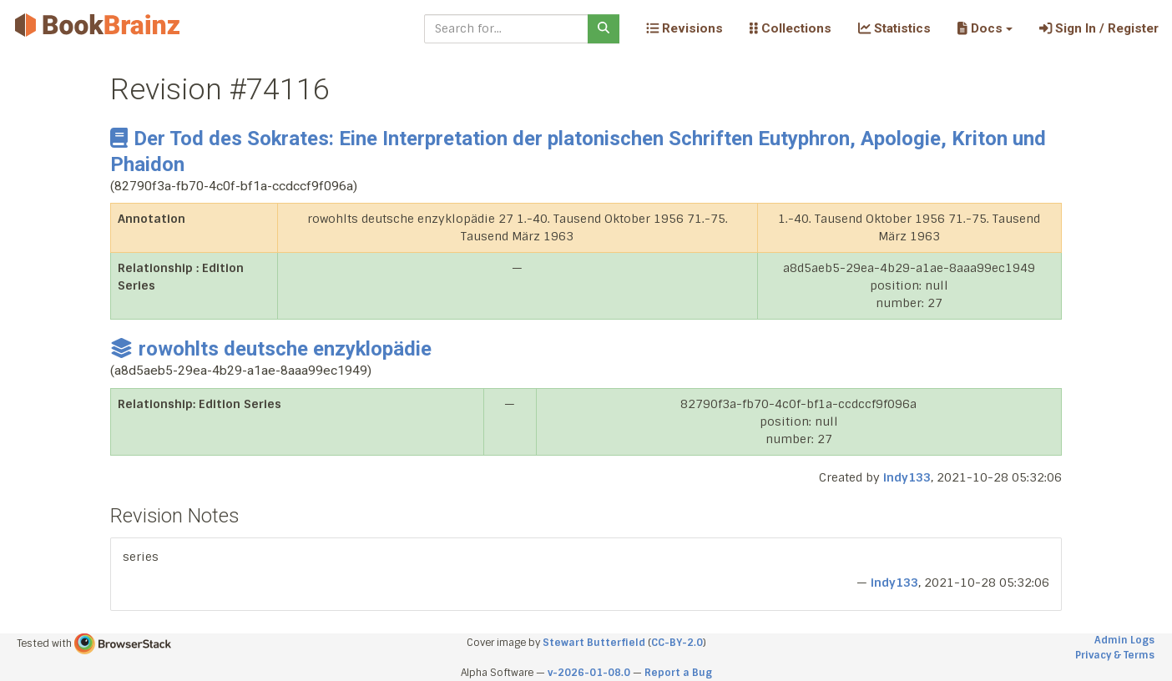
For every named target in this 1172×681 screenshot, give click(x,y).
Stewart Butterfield (594, 642)
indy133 (907, 477)
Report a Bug (678, 672)
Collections (790, 28)
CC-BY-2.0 (677, 642)
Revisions (684, 28)
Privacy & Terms (1114, 655)
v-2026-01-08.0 (589, 672)
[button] (984, 28)
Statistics (894, 28)
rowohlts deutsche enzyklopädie (271, 349)
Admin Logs (1124, 640)
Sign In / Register (1099, 28)
